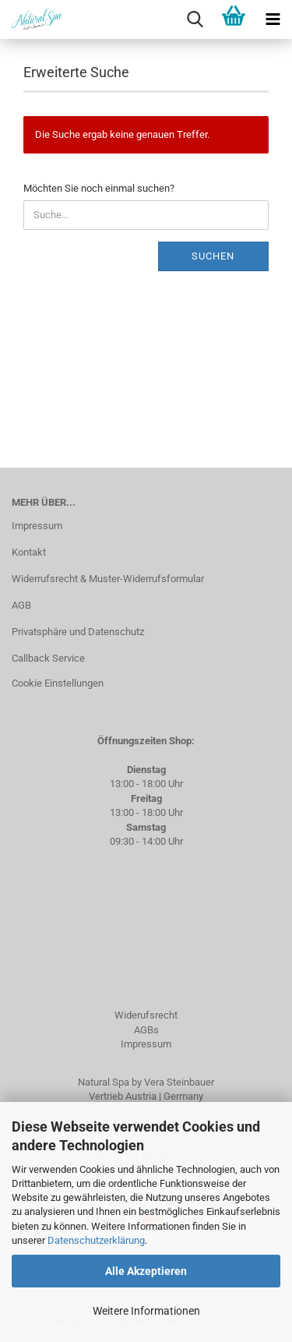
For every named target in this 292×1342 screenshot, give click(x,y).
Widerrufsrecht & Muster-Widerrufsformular (108, 578)
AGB (21, 605)
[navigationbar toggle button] (272, 19)
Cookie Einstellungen (58, 683)
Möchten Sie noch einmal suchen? (98, 188)
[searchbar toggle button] (194, 19)
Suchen (213, 256)
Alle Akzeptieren (146, 1271)
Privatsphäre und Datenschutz (78, 631)
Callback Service (48, 658)
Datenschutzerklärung (96, 1240)
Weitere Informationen (146, 1311)
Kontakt (29, 552)
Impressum (37, 526)
